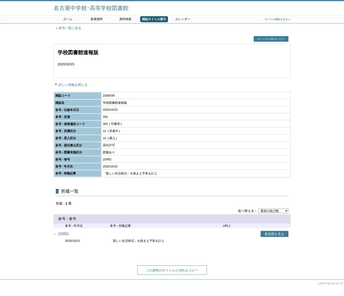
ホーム (67, 19)
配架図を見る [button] (274, 234)
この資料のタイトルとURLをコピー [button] (172, 270)
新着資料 (97, 19)
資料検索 (125, 19)
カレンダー (182, 19)
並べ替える (246, 211)
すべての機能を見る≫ (277, 19)
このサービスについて (330, 283)
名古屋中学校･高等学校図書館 (91, 8)
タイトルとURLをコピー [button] (271, 39)
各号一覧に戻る (70, 28)
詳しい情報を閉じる (73, 85)
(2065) (63, 234)
